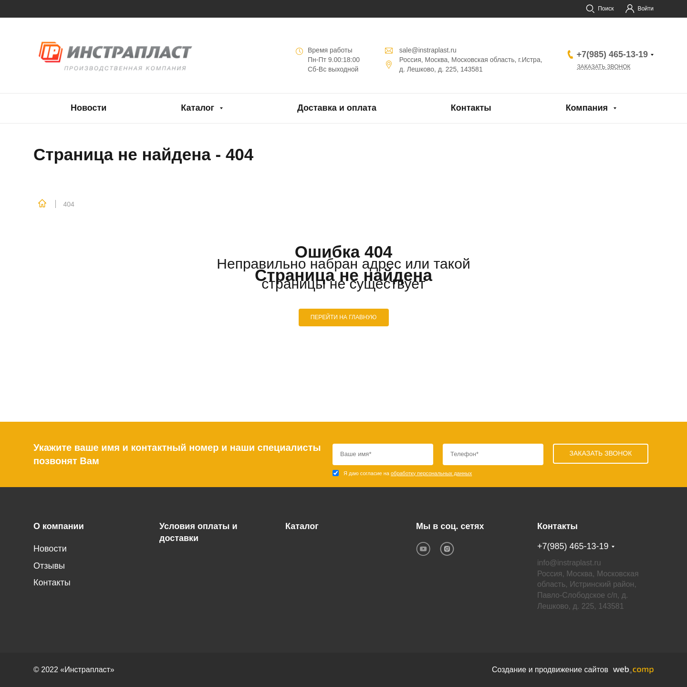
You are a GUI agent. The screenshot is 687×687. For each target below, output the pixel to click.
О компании (58, 526)
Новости (88, 108)
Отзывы (49, 566)
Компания (587, 108)
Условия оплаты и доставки (198, 532)
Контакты (471, 108)
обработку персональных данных (431, 473)
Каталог (197, 108)
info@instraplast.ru (569, 563)
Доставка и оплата (336, 108)
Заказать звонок (603, 66)
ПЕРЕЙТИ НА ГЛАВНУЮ (344, 317)
